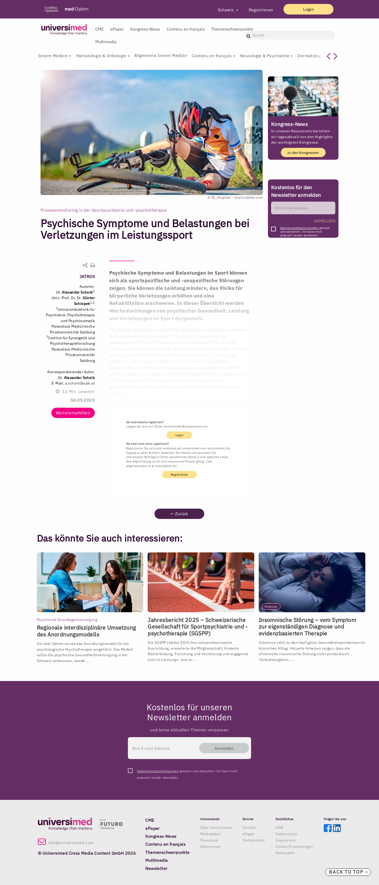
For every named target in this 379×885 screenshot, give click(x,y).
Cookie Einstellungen (294, 846)
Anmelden (223, 748)
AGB (279, 827)
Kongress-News (145, 29)
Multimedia (106, 41)
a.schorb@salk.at (80, 383)
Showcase (209, 840)
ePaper (117, 29)
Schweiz (225, 9)
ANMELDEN (324, 220)
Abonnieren (210, 846)
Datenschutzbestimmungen (299, 228)
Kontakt (249, 827)
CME (99, 29)
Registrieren (260, 9)
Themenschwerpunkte (232, 29)
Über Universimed (216, 827)
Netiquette (285, 852)
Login (308, 9)
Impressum (286, 840)
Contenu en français (186, 29)
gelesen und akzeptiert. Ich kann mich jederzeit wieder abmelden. (305, 229)
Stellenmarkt (253, 840)
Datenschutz (286, 833)
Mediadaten (210, 833)
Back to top (348, 872)
